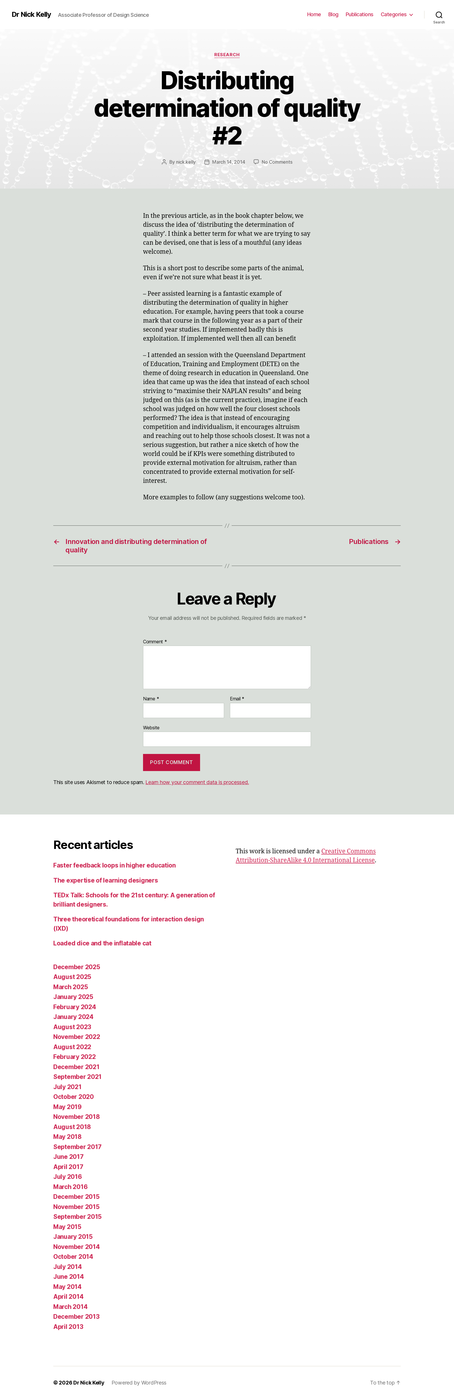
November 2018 (76, 1116)
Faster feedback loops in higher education (114, 865)
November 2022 (76, 1036)
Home (314, 14)
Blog (333, 14)
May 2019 (67, 1107)
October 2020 (73, 1096)
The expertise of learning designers (105, 880)
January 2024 (73, 1016)
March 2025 (70, 987)
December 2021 (76, 1067)
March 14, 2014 (228, 162)
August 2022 (72, 1047)
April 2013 (68, 1326)
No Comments (277, 162)
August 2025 (72, 976)
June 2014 (68, 1276)
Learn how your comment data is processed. (197, 782)
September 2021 (77, 1076)
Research (226, 54)
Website (151, 727)
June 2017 (68, 1156)
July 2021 (67, 1087)
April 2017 (68, 1166)
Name (151, 699)
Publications (360, 14)
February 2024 (74, 1007)
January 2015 (73, 1236)
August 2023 (72, 1027)
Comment (155, 641)
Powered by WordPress (139, 1383)
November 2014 (76, 1246)
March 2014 (70, 1306)
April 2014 (68, 1296)
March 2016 (70, 1186)
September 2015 (77, 1216)
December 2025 (76, 967)
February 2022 (74, 1056)
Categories (394, 14)
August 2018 (72, 1126)
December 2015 (76, 1196)
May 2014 (67, 1286)
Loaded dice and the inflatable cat (102, 943)
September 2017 (77, 1146)
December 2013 (76, 1316)
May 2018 (67, 1136)
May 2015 (67, 1226)
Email (237, 699)
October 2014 (73, 1256)
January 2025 (73, 996)
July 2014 (67, 1266)
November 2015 (76, 1206)
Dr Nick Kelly (31, 14)
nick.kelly (186, 162)
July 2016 (67, 1176)
